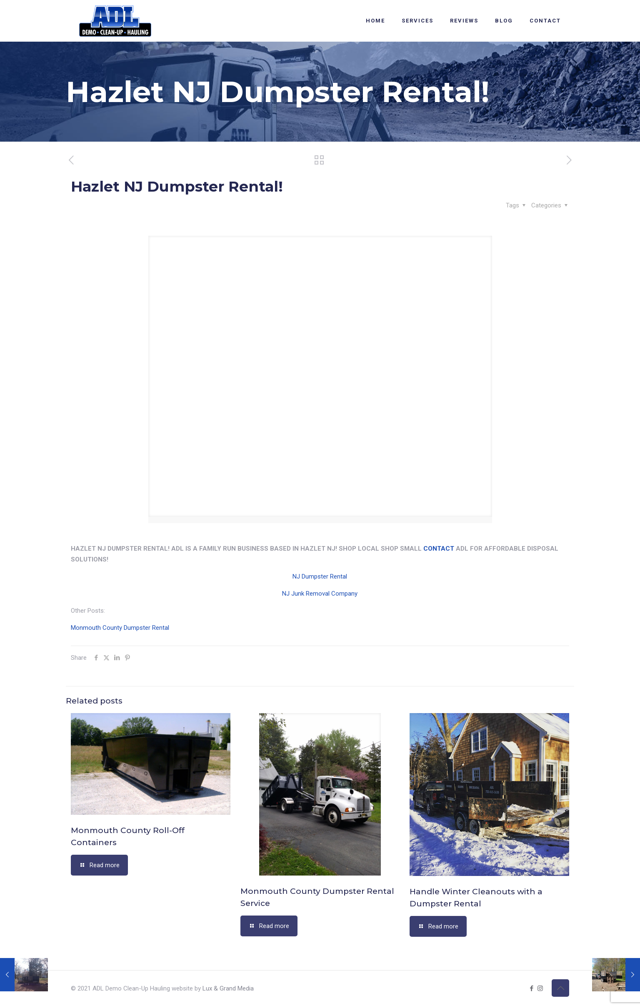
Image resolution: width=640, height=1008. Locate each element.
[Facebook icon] (531, 988)
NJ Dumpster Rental (319, 576)
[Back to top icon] (560, 988)
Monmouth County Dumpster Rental (120, 627)
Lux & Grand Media (228, 988)
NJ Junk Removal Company (320, 593)
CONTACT (438, 548)
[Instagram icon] (540, 988)
